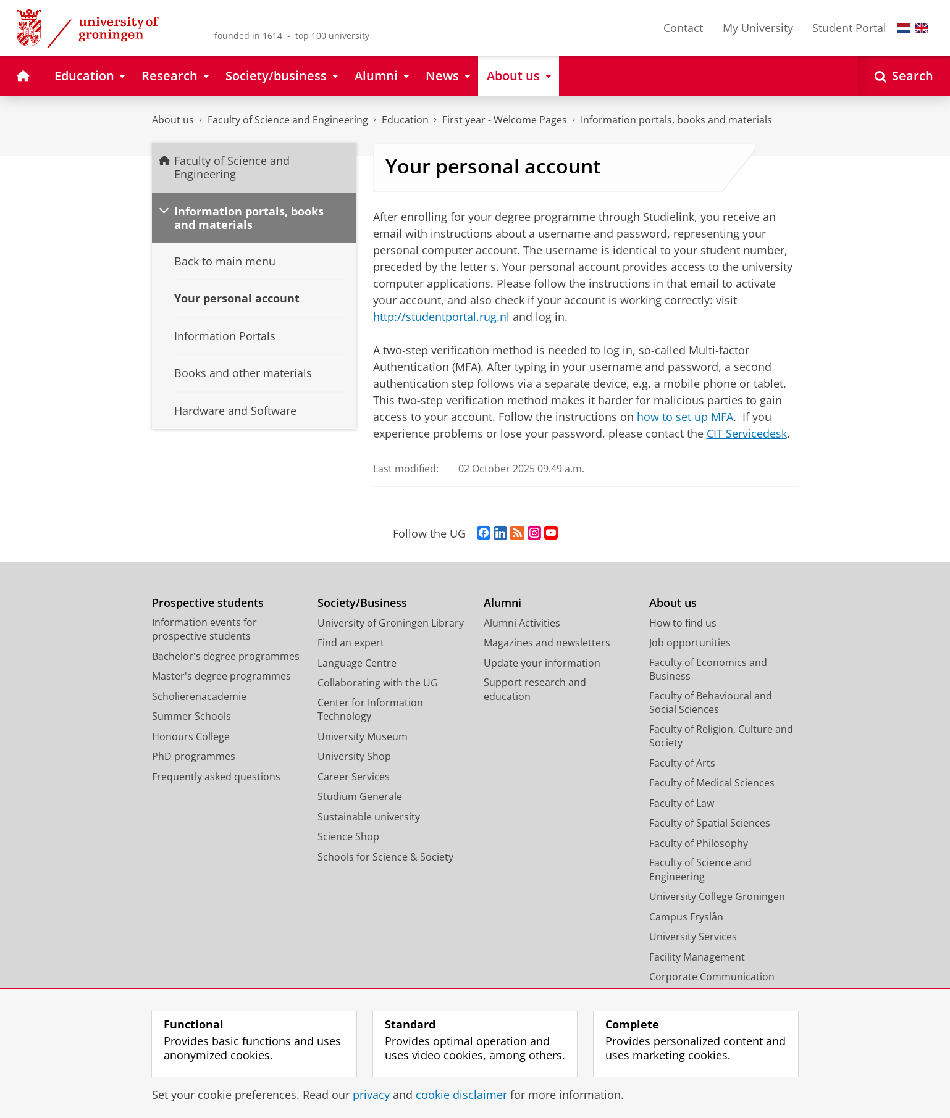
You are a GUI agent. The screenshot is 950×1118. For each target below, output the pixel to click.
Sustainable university (368, 817)
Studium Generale (359, 796)
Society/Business (362, 603)
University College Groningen (717, 896)
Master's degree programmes (221, 676)
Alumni (502, 603)
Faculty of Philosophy (698, 843)
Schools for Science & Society (385, 857)
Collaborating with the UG (377, 683)
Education (405, 120)
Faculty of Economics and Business (708, 669)
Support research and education (535, 689)
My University (758, 27)
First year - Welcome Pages (504, 120)
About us (173, 120)
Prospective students (208, 603)
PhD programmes (193, 756)
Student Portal (849, 27)
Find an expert (350, 642)
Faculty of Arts (682, 763)
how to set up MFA (685, 416)
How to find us (683, 623)
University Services (693, 936)
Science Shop (348, 836)
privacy (371, 1094)
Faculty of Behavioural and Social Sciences (710, 703)
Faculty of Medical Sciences (712, 783)
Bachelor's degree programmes (226, 656)
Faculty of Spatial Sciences (709, 823)
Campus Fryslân (686, 917)
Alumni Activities (522, 623)
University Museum (362, 736)
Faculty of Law (681, 803)
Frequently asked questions (216, 776)
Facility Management (697, 957)
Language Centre (357, 663)
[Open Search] (904, 76)
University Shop (354, 756)
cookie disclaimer (461, 1094)
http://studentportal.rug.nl (441, 316)
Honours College (191, 736)
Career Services (353, 776)
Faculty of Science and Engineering (288, 120)
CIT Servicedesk (747, 433)
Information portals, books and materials (676, 120)
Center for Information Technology (370, 710)
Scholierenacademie (199, 696)
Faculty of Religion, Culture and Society (721, 736)
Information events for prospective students (204, 629)
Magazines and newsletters (547, 642)
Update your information (542, 663)
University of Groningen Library (390, 623)
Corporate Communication (712, 976)
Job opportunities (690, 642)
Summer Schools (191, 716)
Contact (683, 27)
